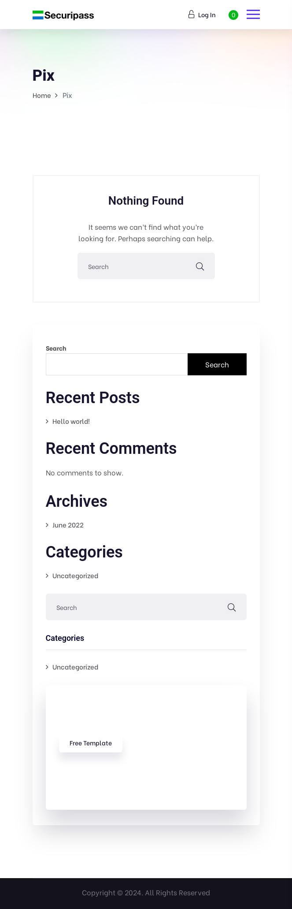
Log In (202, 14)
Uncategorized (75, 575)
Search (56, 347)
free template (91, 742)
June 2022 (68, 524)
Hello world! (71, 421)
